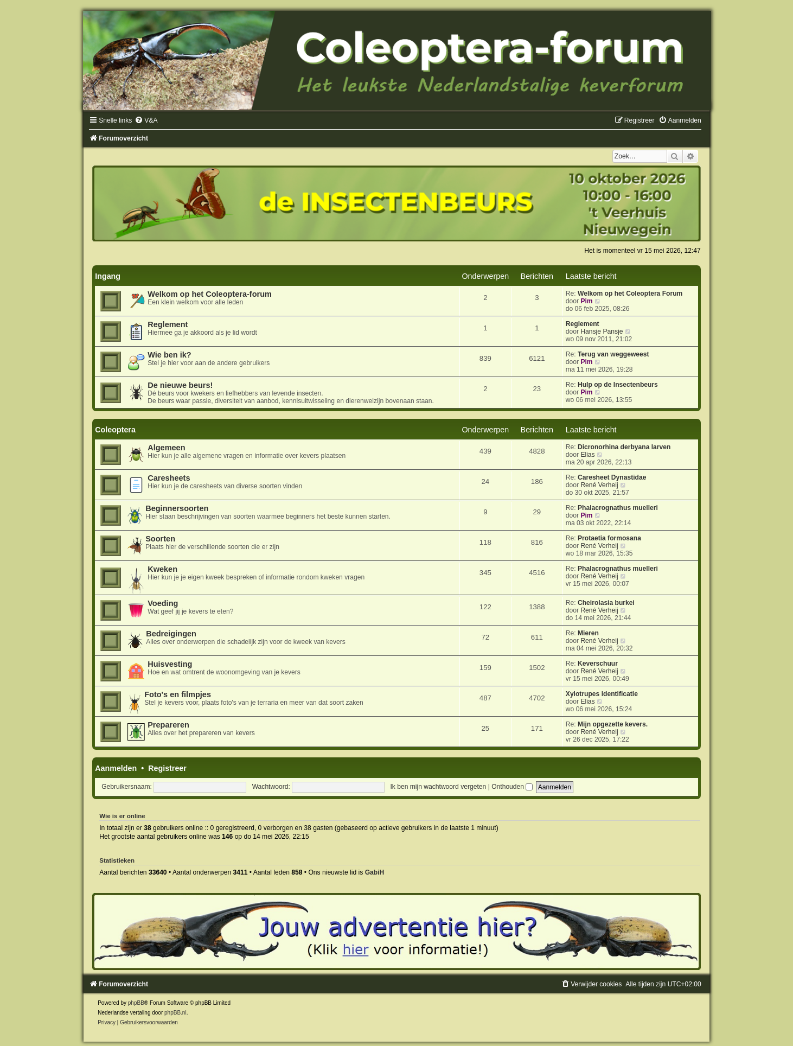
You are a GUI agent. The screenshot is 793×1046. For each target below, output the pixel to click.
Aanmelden (116, 768)
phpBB (136, 1003)
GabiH (375, 872)
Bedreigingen (171, 633)
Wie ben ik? (169, 354)
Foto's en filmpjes (177, 694)
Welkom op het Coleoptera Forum (630, 293)
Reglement (168, 324)
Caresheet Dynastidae (612, 477)
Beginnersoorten (176, 508)
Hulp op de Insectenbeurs (618, 384)
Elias (587, 454)
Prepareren (168, 724)
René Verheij (599, 485)
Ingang (107, 276)
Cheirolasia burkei (606, 603)
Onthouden (512, 786)
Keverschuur (598, 663)
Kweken (162, 569)
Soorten (160, 538)
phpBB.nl (175, 1013)
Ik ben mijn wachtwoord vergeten (438, 786)
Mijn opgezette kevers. (613, 724)
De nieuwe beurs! (180, 385)
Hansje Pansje (601, 331)
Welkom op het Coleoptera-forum (210, 294)
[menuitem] (146, 120)
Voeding (163, 603)
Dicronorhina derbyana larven (624, 447)
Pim (586, 301)
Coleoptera (115, 429)
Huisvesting (170, 664)
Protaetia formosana (609, 538)
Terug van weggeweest (613, 354)
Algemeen (166, 447)
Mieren (588, 633)
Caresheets (169, 478)
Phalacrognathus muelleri (618, 508)
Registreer (167, 768)
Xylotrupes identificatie (602, 694)
